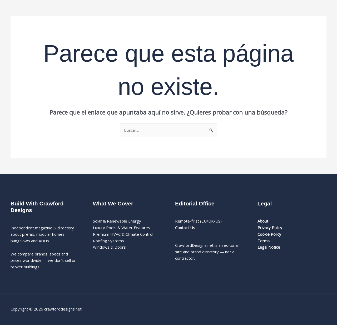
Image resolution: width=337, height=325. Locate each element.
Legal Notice (268, 247)
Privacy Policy (269, 227)
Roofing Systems (108, 240)
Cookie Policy (269, 234)
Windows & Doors (109, 247)
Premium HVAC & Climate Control (123, 234)
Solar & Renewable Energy (117, 221)
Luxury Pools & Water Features (121, 227)
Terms (263, 240)
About (262, 221)
